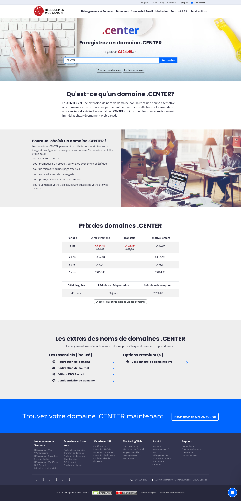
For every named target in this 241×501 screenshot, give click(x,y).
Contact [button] (171, 2)
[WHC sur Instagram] (57, 479)
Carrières (156, 464)
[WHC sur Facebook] (37, 479)
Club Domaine (70, 459)
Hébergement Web (43, 450)
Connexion (198, 2)
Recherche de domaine (74, 450)
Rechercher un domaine (195, 417)
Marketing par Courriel (133, 449)
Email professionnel (73, 465)
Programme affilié (131, 452)
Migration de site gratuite (46, 468)
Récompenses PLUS (132, 455)
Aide (155, 2)
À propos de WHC (160, 449)
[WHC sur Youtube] (63, 479)
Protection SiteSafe (102, 449)
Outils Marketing (130, 446)
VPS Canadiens (41, 452)
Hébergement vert (161, 455)
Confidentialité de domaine (101, 460)
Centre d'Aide (188, 446)
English (144, 2)
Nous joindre (158, 461)
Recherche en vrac (134, 70)
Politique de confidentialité (172, 492)
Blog (162, 2)
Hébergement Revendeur (46, 456)
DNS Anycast (40, 465)
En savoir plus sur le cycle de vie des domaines (120, 301)
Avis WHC (156, 452)
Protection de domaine (104, 455)
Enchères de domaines (74, 456)
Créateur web (70, 462)
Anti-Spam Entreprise (103, 452)
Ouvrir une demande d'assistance (191, 451)
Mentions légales (148, 492)
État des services (189, 455)
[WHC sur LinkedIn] (50, 479)
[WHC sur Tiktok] (70, 479)
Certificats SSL (99, 446)
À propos (183, 2)
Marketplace (128, 458)
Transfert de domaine (109, 70)
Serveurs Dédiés (41, 459)
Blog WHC (157, 446)
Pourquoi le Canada (161, 458)
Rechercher (168, 60)
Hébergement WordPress (46, 462)
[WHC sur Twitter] (44, 479)
